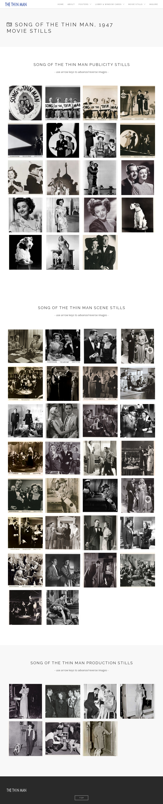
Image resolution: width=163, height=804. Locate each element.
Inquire (153, 4)
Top (81, 798)
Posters (84, 4)
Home (61, 4)
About (71, 4)
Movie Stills (135, 4)
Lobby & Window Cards (108, 4)
